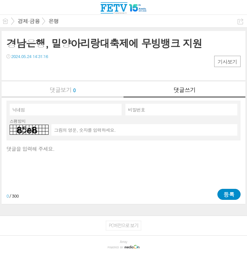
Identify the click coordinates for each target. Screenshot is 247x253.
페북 (12, 69)
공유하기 (240, 21)
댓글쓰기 (185, 90)
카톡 (37, 69)
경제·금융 (29, 21)
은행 (54, 21)
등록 (229, 194)
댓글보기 (63, 90)
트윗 (25, 69)
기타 (50, 69)
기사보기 (227, 61)
